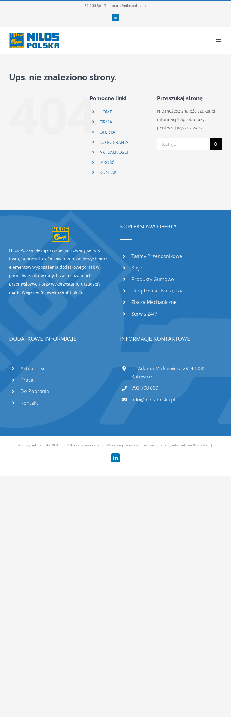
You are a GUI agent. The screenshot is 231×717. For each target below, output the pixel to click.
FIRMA (106, 122)
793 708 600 (144, 388)
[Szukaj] (216, 144)
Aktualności (33, 368)
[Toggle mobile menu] (219, 40)
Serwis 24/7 (144, 313)
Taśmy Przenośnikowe (156, 256)
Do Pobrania (34, 391)
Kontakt (29, 403)
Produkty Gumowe (152, 279)
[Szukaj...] (183, 144)
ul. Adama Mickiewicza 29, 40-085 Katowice (168, 372)
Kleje (136, 267)
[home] (60, 231)
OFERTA (107, 132)
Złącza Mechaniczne (154, 302)
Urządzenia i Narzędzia (157, 290)
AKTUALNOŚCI (114, 152)
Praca (26, 380)
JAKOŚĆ (107, 162)
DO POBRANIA (114, 142)
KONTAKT (109, 172)
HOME (106, 112)
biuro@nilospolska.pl (129, 5)
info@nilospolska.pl (153, 399)
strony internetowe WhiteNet (185, 445)
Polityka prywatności (84, 445)
